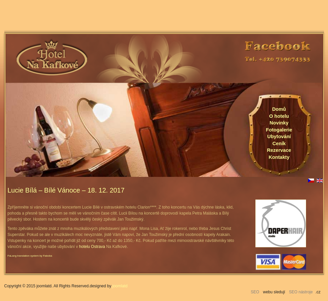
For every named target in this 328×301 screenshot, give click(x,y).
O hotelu (279, 116)
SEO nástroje (301, 292)
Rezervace (279, 150)
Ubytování (279, 136)
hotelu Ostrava (92, 246)
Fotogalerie (279, 129)
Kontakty (279, 157)
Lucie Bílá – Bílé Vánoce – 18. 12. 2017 (66, 190)
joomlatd (120, 286)
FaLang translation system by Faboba (30, 255)
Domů (279, 109)
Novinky (278, 122)
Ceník (279, 143)
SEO (255, 292)
